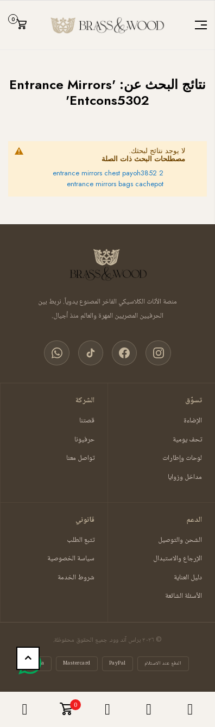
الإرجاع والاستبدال (177, 560)
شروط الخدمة (76, 579)
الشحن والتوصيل (180, 541)
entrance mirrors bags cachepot (115, 184)
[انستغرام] (160, 353)
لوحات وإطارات (182, 459)
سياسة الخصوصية (70, 560)
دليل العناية (188, 579)
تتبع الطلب (80, 541)
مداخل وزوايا (185, 478)
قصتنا (86, 422)
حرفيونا (84, 440)
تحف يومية (187, 440)
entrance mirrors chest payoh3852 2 (108, 173)
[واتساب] (55, 353)
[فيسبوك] (125, 353)
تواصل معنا (80, 459)
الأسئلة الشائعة (183, 597)
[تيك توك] (90, 353)
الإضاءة (193, 422)
